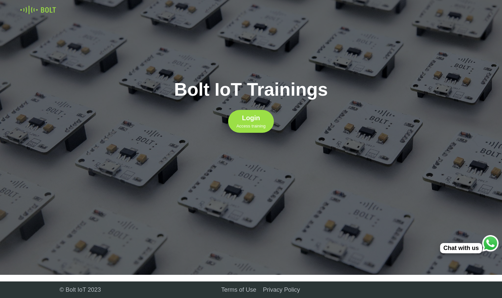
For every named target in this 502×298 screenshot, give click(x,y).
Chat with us (461, 248)
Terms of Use (238, 289)
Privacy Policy (281, 289)
